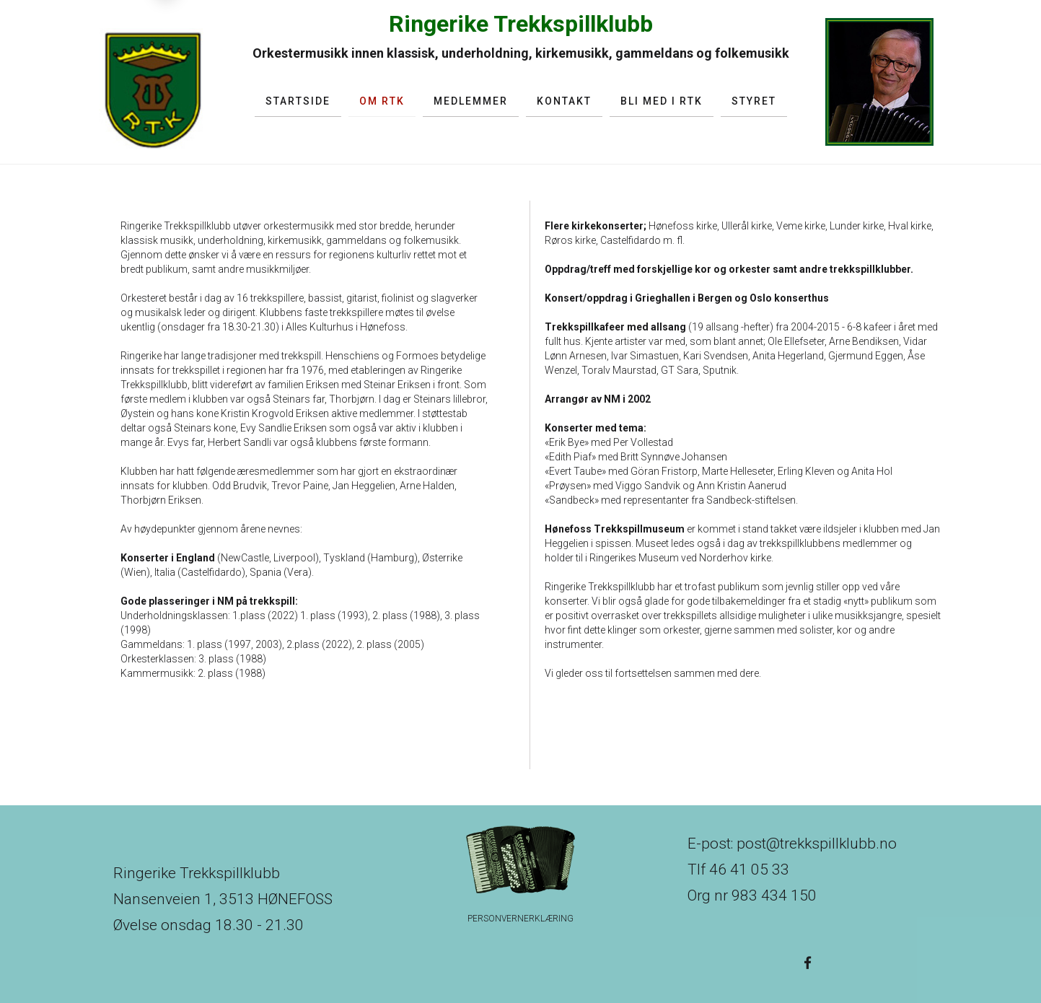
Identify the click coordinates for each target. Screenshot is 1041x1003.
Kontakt (564, 101)
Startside (297, 101)
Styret (754, 101)
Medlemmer (471, 101)
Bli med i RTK (661, 101)
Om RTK (382, 101)
